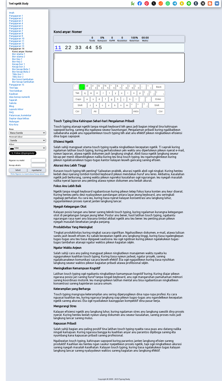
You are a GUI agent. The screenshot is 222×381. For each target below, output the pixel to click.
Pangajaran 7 (16, 31)
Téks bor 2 (17, 76)
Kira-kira (13, 124)
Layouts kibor (16, 109)
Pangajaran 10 (16, 38)
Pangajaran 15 (16, 84)
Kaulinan (13, 94)
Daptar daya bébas (19, 118)
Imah (11, 12)
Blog (11, 106)
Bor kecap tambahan (23, 81)
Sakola (12, 103)
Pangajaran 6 (16, 28)
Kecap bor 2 (18, 66)
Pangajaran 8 (16, 33)
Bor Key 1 (17, 59)
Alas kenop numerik (19, 97)
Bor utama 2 (18, 56)
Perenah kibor (16, 137)
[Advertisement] (204, 70)
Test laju (13, 87)
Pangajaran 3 (16, 20)
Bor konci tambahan (22, 79)
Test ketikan (15, 90)
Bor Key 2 (17, 61)
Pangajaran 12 (16, 43)
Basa (11, 129)
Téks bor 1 (17, 74)
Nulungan (14, 121)
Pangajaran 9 (16, 36)
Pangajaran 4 (16, 23)
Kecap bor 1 (18, 64)
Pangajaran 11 (16, 41)
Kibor (11, 144)
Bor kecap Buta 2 (21, 71)
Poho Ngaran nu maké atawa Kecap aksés (28, 174)
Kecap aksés (15, 165)
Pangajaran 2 (16, 18)
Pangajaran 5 (16, 26)
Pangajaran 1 (16, 15)
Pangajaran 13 (16, 46)
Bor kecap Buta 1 (21, 69)
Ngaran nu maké (17, 160)
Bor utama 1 (18, 54)
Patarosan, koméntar (20, 115)
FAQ (11, 112)
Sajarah (13, 100)
